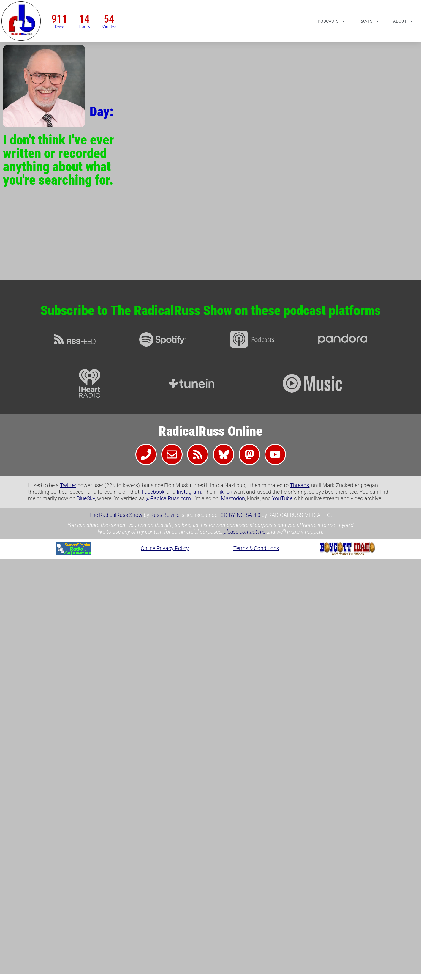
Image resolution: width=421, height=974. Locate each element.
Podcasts (332, 21)
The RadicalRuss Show (116, 515)
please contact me (244, 531)
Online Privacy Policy (165, 548)
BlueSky (86, 498)
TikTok (224, 492)
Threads (299, 485)
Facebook (153, 492)
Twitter (68, 485)
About (403, 21)
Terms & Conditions (256, 548)
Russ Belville (165, 515)
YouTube (282, 498)
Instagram (189, 492)
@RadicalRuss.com (168, 498)
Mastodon (233, 498)
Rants (369, 21)
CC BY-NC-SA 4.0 (240, 515)
